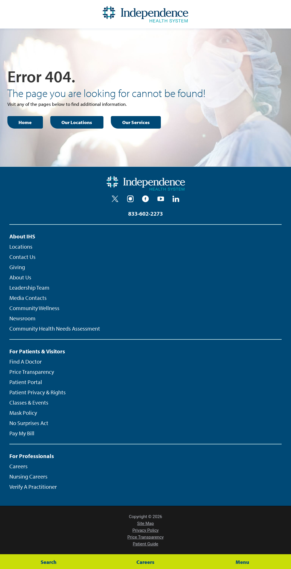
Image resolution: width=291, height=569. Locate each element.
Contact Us (22, 256)
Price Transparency (31, 371)
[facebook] (145, 198)
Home (25, 122)
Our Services (136, 122)
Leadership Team (29, 287)
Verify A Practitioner (33, 486)
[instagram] (130, 198)
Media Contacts (28, 297)
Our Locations (76, 122)
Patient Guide (145, 544)
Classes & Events (28, 402)
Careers (18, 466)
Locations (20, 246)
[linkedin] (175, 198)
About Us (20, 277)
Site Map (145, 523)
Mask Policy (23, 412)
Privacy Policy (145, 530)
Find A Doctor (25, 361)
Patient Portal (25, 381)
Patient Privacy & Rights (37, 392)
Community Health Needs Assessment (54, 328)
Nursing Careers (28, 476)
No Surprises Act (28, 422)
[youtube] (160, 198)
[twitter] (115, 198)
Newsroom (22, 318)
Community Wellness (34, 308)
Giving (17, 267)
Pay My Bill (21, 433)
